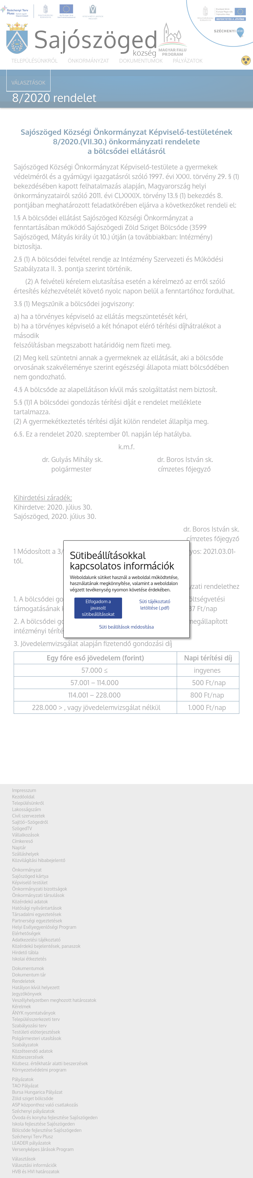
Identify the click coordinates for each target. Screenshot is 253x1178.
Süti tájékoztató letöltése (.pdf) (154, 605)
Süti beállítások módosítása (126, 627)
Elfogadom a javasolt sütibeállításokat (98, 608)
